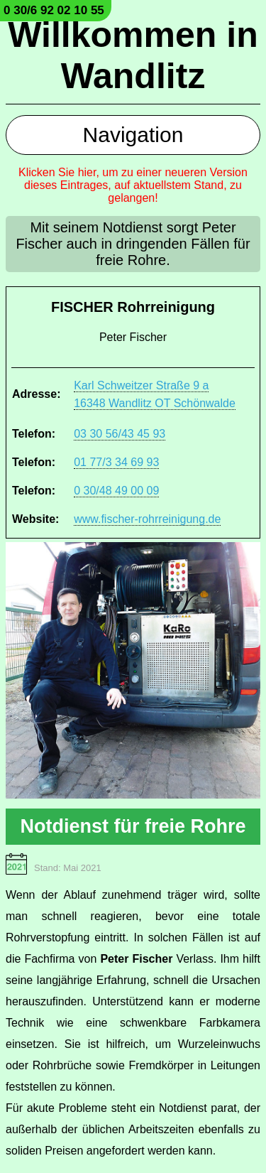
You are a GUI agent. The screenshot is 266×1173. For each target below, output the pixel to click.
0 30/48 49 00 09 (116, 491)
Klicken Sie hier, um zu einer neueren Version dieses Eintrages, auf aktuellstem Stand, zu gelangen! (133, 185)
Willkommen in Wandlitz (132, 55)
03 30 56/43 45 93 (119, 434)
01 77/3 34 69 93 (116, 462)
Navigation (133, 134)
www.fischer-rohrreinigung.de (147, 519)
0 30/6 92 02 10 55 (54, 10)
